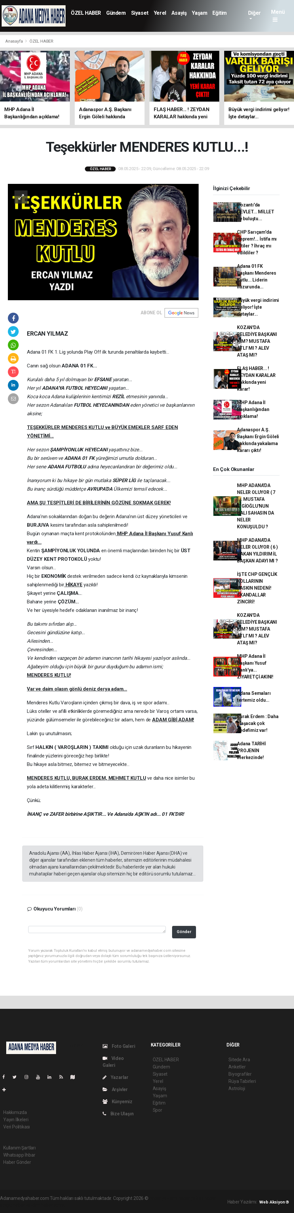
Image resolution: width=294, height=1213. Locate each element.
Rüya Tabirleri (242, 1081)
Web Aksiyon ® (274, 1202)
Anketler (236, 1066)
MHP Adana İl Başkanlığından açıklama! (253, 409)
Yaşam (199, 13)
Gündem (116, 13)
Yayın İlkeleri (15, 1119)
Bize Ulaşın (118, 1113)
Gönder (184, 931)
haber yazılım (26, 1205)
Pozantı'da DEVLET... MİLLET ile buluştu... (255, 211)
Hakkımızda (15, 1112)
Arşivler (115, 1089)
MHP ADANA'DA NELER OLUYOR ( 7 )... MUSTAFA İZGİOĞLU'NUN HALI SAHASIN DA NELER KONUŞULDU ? (256, 506)
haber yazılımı (163, 1198)
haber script (53, 1205)
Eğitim (219, 13)
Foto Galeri (119, 1046)
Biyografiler (240, 1074)
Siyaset (139, 13)
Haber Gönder (17, 1162)
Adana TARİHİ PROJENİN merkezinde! (251, 750)
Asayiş (179, 13)
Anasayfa (14, 41)
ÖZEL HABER (86, 13)
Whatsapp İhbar (19, 1155)
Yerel (160, 13)
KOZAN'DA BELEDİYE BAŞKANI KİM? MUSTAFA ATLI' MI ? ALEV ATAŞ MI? (257, 341)
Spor (157, 1110)
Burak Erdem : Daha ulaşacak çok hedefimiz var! (258, 723)
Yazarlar (115, 1077)
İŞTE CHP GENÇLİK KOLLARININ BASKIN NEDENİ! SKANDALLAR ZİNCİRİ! (257, 588)
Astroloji (236, 1088)
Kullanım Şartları (19, 1147)
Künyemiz (117, 1101)
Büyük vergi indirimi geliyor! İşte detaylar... (258, 307)
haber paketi (191, 1198)
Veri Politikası (16, 1126)
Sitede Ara (239, 1059)
